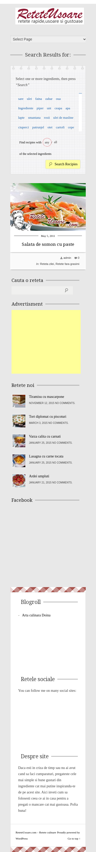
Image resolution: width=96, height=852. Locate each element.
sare (21, 99)
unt (49, 108)
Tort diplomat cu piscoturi (47, 416)
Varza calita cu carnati (45, 436)
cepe (71, 127)
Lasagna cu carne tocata (46, 456)
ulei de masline (63, 117)
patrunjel (38, 127)
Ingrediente (25, 108)
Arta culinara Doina (36, 615)
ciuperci (23, 127)
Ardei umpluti (39, 476)
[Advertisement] (50, 342)
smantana (34, 117)
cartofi (60, 127)
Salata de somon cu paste (48, 244)
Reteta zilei (47, 263)
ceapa (58, 108)
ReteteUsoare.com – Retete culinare (49, 16)
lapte (21, 117)
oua (58, 99)
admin (67, 257)
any (47, 142)
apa (68, 108)
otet (49, 127)
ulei (29, 99)
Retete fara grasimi (67, 263)
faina (38, 99)
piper (40, 108)
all (55, 142)
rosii (47, 117)
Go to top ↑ (74, 838)
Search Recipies (66, 164)
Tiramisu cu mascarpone (46, 397)
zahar (48, 99)
